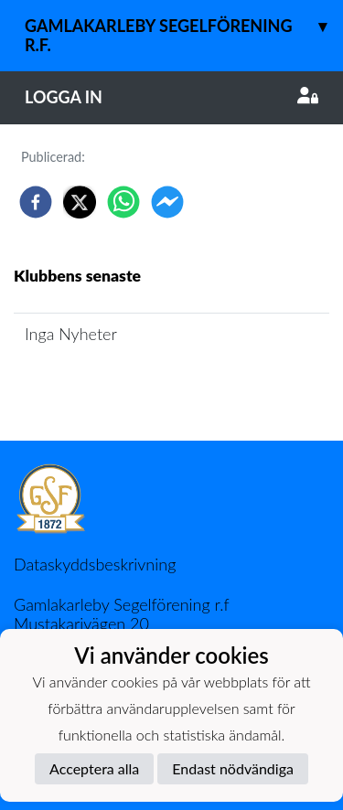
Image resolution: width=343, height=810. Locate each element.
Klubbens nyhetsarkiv (102, 386)
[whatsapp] (123, 202)
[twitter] (79, 202)
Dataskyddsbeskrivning (95, 564)
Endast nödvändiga (233, 768)
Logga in (171, 97)
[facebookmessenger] (167, 202)
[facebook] (35, 202)
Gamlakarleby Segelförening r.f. (184, 27)
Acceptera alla (94, 768)
